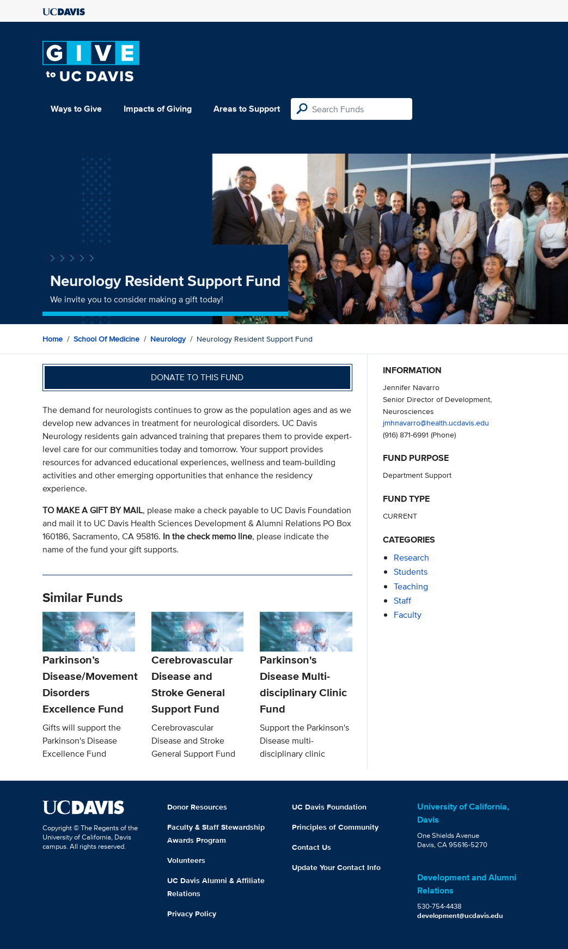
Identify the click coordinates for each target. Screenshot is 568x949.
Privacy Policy (191, 913)
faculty (408, 615)
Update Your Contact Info (336, 867)
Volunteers (186, 860)
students (410, 571)
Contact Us (311, 847)
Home (52, 338)
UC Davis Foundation (329, 806)
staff (402, 600)
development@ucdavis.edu (460, 915)
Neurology (168, 338)
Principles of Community (335, 827)
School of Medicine (106, 338)
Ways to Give (76, 108)
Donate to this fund (197, 377)
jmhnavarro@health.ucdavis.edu (436, 422)
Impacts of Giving (158, 108)
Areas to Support (246, 108)
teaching (411, 586)
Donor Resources (197, 806)
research (411, 557)
